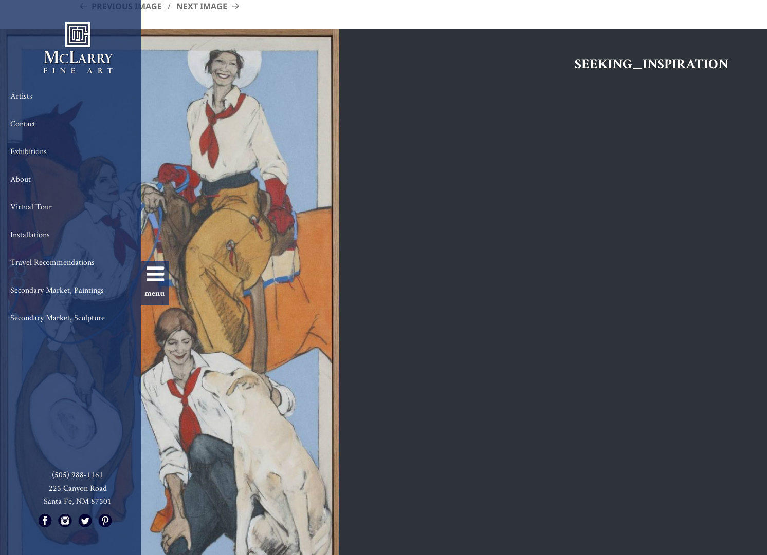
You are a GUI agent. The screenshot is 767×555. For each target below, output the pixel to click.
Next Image (201, 6)
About (20, 179)
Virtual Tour (31, 206)
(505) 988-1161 (77, 474)
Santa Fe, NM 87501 (78, 500)
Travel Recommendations (52, 262)
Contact (22, 123)
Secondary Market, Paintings (57, 289)
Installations (30, 234)
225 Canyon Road (78, 488)
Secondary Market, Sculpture (57, 317)
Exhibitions (28, 151)
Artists (21, 95)
